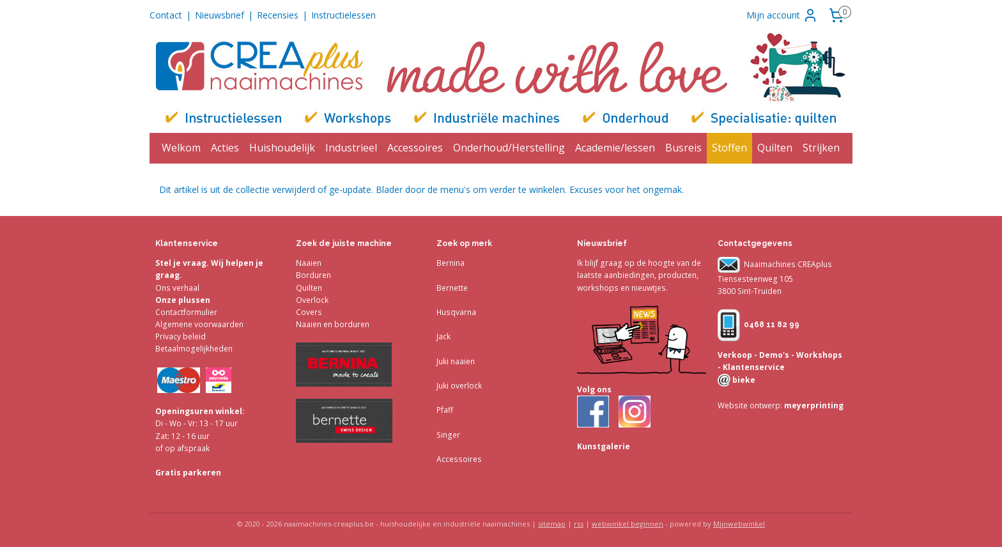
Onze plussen (182, 300)
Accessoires (415, 148)
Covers (309, 312)
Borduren (313, 275)
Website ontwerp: (750, 405)
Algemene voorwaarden (199, 324)
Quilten (774, 148)
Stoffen (729, 148)
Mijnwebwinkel (739, 523)
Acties (225, 148)
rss (578, 523)
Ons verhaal (177, 287)
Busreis (683, 148)
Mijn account (782, 15)
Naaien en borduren (332, 324)
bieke (742, 379)
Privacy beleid (180, 336)
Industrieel (351, 148)
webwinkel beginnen (627, 523)
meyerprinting (813, 405)
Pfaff (444, 409)
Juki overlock (459, 385)
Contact (166, 15)
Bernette (452, 287)
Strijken (821, 148)
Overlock (312, 300)
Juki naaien (455, 361)
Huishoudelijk (282, 148)
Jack (443, 336)
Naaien (308, 263)
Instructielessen (343, 15)
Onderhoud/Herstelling (509, 148)
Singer (448, 434)
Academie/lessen (615, 148)
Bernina (450, 263)
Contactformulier (186, 312)
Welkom (181, 148)
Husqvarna (456, 312)
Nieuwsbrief (219, 15)
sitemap (552, 523)
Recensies (277, 15)
